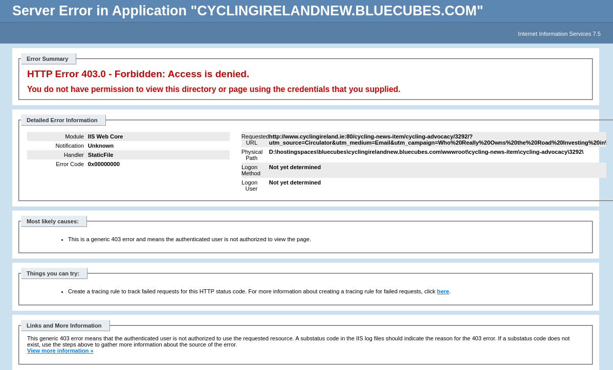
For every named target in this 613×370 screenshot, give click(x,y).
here (443, 291)
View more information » (60, 351)
